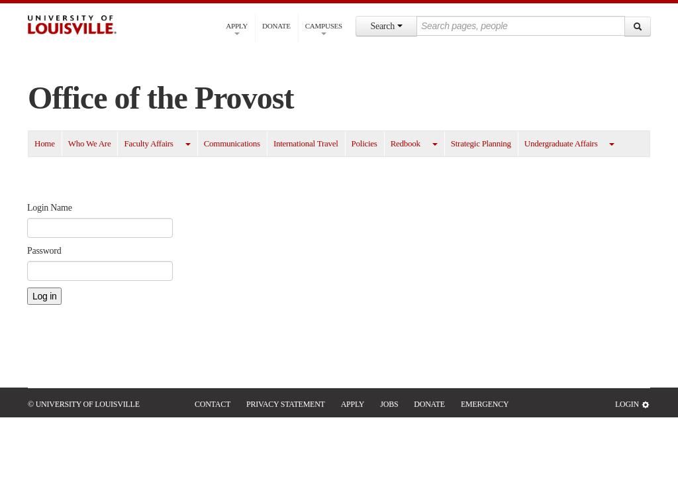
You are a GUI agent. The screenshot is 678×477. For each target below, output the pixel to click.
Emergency (485, 404)
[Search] (637, 26)
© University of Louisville (84, 404)
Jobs (389, 404)
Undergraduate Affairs (561, 143)
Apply (237, 28)
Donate (276, 26)
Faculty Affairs (148, 143)
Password (44, 251)
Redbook (405, 143)
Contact (212, 404)
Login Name (49, 208)
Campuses (323, 28)
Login (632, 404)
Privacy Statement (285, 404)
